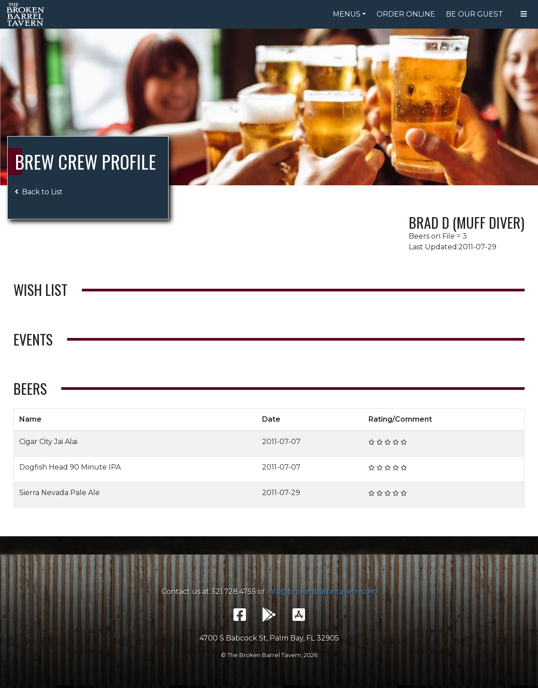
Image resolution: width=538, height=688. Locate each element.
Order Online (406, 14)
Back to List (39, 192)
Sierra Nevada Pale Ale (59, 492)
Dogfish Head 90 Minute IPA (70, 467)
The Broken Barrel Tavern (27, 14)
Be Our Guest (474, 14)
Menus (346, 14)
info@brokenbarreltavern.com (322, 591)
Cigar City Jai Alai (48, 441)
